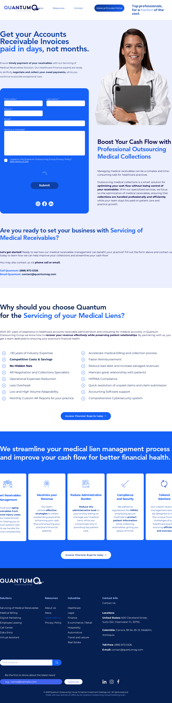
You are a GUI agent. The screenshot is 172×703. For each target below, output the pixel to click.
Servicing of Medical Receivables (19, 607)
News (48, 612)
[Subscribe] (73, 681)
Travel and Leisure (78, 637)
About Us (50, 607)
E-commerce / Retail (80, 622)
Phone (7, 109)
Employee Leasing (11, 622)
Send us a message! (14, 129)
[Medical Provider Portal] (109, 8)
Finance (72, 617)
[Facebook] (44, 203)
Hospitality (74, 627)
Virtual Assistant (9, 637)
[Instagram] (38, 203)
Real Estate (74, 642)
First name (10, 99)
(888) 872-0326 (123, 644)
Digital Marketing (10, 617)
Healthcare (74, 607)
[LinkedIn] (51, 203)
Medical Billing (9, 612)
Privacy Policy (53, 622)
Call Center (6, 627)
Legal (71, 612)
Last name (52, 99)
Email (7, 119)
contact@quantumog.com (39, 274)
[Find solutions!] (23, 662)
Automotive (75, 632)
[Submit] (44, 185)
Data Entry (6, 632)
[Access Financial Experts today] (86, 416)
